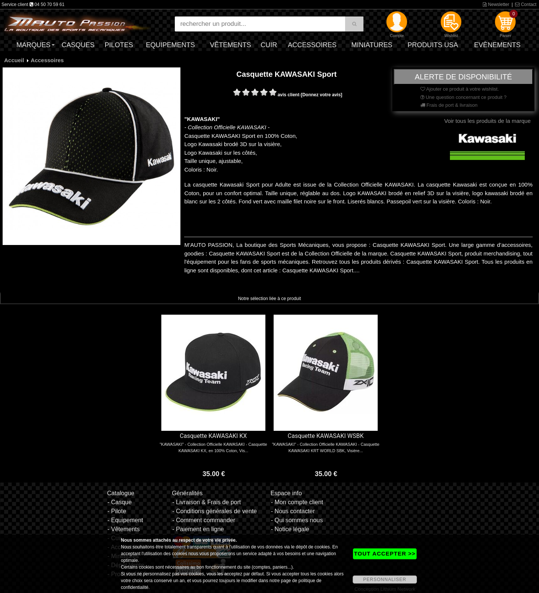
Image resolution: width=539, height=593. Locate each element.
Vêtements (230, 45)
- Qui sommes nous (297, 520)
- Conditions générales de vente (214, 511)
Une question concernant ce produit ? (463, 97)
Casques (77, 45)
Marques (33, 45)
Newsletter (496, 4)
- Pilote (116, 511)
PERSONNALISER (384, 579)
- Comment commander (203, 520)
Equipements (170, 45)
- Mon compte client (297, 502)
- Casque (119, 502)
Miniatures (372, 45)
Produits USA (433, 45)
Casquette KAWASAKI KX (213, 435)
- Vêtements (123, 529)
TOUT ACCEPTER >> (384, 553)
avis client (288, 94)
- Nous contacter (293, 511)
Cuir (269, 45)
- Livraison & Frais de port (206, 502)
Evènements (497, 45)
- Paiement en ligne (198, 529)
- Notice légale (290, 529)
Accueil (14, 60)
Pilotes (119, 45)
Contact (525, 4)
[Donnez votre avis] (321, 94)
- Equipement (125, 520)
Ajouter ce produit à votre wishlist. (459, 89)
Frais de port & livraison (449, 105)
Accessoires (312, 45)
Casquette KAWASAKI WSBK (326, 435)
